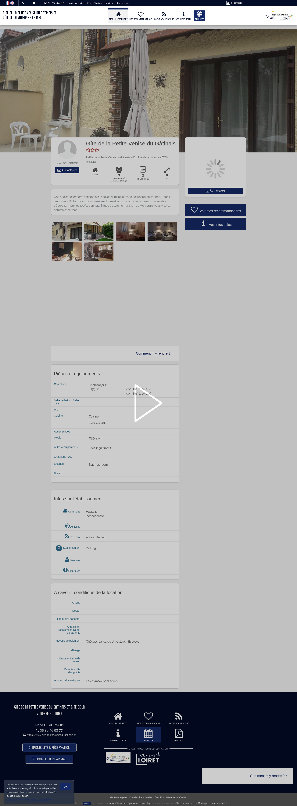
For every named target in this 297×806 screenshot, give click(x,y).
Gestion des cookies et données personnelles (29, 799)
